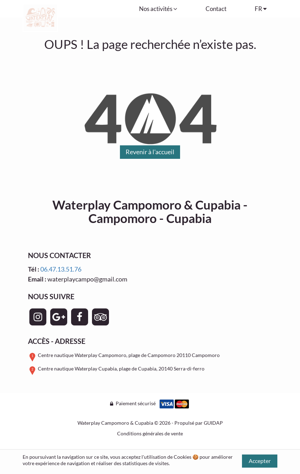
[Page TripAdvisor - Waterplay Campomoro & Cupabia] (100, 317)
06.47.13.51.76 (60, 269)
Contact (216, 8)
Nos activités (158, 8)
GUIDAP (213, 423)
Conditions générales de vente (150, 433)
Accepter (260, 460)
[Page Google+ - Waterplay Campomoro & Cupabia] (59, 317)
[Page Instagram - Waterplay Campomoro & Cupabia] (38, 317)
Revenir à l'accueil (150, 152)
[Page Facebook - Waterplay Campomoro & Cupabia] (80, 317)
